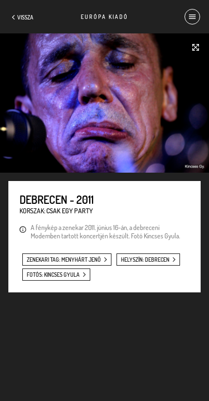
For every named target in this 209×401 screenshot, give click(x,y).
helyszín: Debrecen (145, 259)
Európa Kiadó (104, 16)
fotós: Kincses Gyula (53, 274)
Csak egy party (69, 211)
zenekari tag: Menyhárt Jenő (64, 259)
